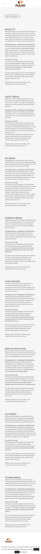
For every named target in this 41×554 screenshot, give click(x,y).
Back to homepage (12, 16)
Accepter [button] (36, 549)
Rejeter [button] (17, 552)
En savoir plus (23, 552)
